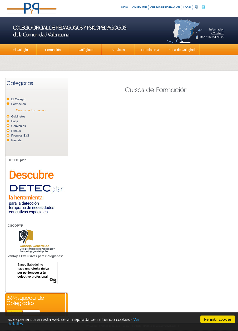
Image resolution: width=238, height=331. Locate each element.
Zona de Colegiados (183, 50)
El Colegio (20, 50)
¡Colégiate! (139, 7)
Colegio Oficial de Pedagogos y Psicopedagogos (32, 12)
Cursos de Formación (165, 7)
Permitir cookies (217, 319)
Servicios (118, 50)
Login (187, 7)
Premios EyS (150, 50)
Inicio (124, 7)
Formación (53, 50)
